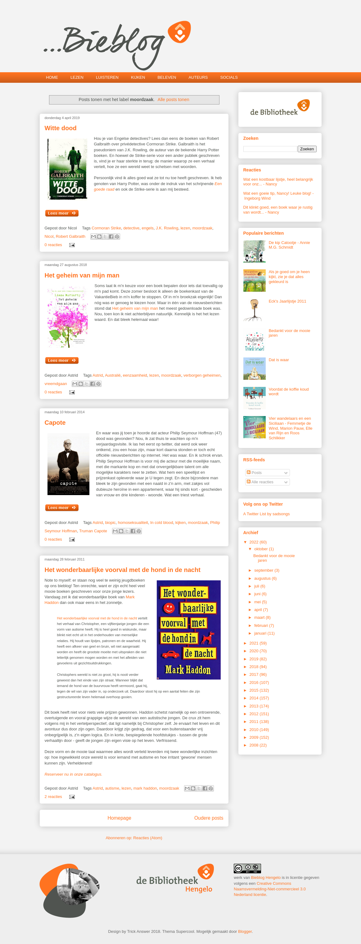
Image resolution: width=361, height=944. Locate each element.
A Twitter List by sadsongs (266, 514)
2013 (255, 706)
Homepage (119, 818)
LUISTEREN (107, 77)
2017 (255, 674)
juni (258, 594)
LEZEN (76, 77)
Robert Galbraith (70, 236)
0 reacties (53, 244)
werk (238, 877)
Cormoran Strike (106, 228)
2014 (255, 698)
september (264, 570)
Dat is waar (279, 359)
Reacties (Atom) (147, 837)
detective (131, 228)
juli (257, 586)
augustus (263, 578)
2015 (255, 690)
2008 (255, 745)
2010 (255, 729)
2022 (255, 542)
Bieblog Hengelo (266, 877)
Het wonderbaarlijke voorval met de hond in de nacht (123, 569)
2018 (255, 666)
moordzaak (202, 228)
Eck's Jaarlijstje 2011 (287, 301)
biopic (110, 522)
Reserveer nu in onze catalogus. (73, 774)
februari (261, 625)
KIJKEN (138, 77)
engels (147, 228)
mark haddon (145, 788)
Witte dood (61, 128)
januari (261, 633)
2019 (255, 659)
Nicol (49, 236)
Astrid (98, 375)
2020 (255, 651)
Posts (254, 472)
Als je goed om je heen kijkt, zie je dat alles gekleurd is (289, 276)
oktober (261, 549)
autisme (112, 788)
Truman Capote (93, 531)
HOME (52, 77)
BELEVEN (166, 77)
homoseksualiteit (133, 522)
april (258, 609)
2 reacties (53, 796)
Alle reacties (260, 482)
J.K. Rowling (167, 228)
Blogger (245, 931)
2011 (255, 721)
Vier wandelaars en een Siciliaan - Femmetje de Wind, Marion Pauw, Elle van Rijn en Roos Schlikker (291, 428)
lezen (185, 228)
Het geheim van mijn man (82, 275)
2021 (255, 643)
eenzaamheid (135, 375)
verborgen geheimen (201, 375)
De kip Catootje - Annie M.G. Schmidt (289, 245)
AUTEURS (198, 77)
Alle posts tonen (173, 99)
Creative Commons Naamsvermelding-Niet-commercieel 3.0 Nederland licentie (270, 889)
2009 (255, 737)
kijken (180, 522)
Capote (55, 422)
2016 (255, 682)
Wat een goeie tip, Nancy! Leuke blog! (277, 193)
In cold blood (161, 522)
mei (258, 602)
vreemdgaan (56, 383)
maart (260, 617)
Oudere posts (208, 818)
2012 (255, 713)
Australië (113, 375)
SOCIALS (229, 77)
